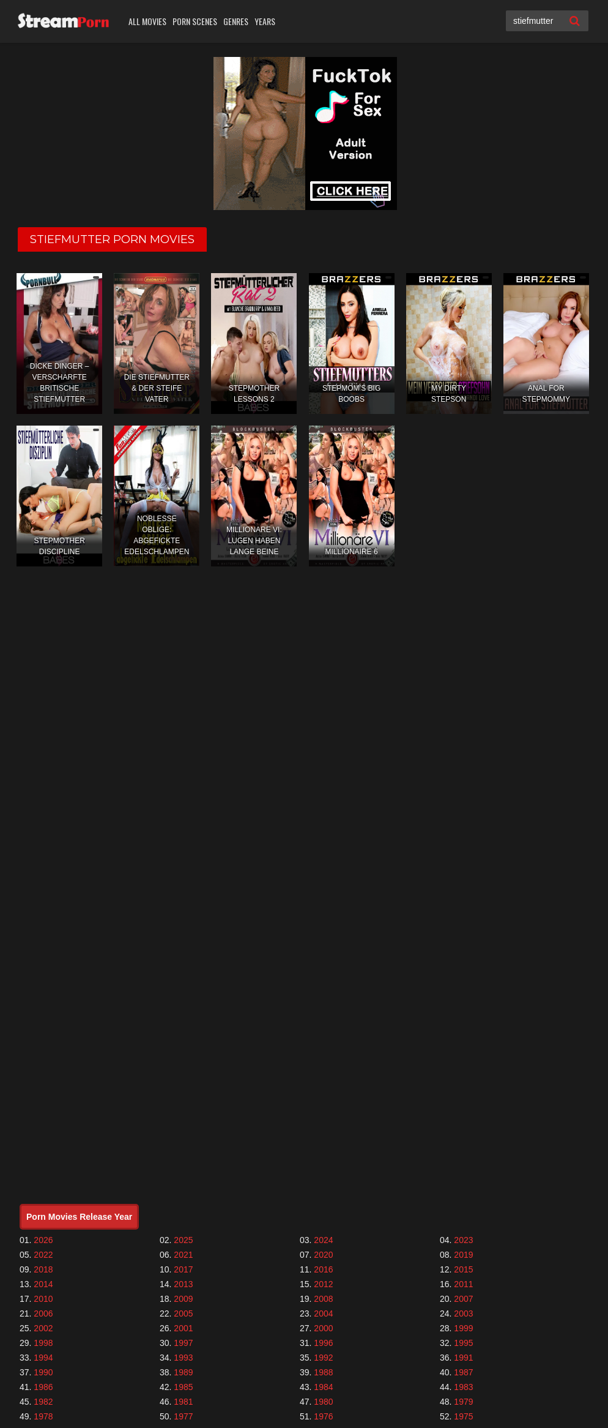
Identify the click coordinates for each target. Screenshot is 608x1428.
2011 (463, 1284)
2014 (43, 1284)
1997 (183, 1343)
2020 (323, 1255)
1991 (463, 1357)
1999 (463, 1328)
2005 (183, 1313)
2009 (183, 1299)
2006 (43, 1313)
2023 (463, 1240)
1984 (323, 1387)
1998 (43, 1343)
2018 (43, 1269)
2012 (323, 1284)
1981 (183, 1402)
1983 (463, 1387)
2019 (463, 1255)
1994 (43, 1357)
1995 (463, 1343)
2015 (463, 1269)
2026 (43, 1240)
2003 (463, 1313)
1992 (323, 1357)
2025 (183, 1240)
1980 (323, 1402)
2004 (323, 1313)
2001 (183, 1328)
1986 (43, 1387)
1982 (43, 1402)
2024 (323, 1240)
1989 (183, 1372)
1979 (463, 1402)
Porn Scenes (194, 21)
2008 (323, 1299)
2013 (183, 1284)
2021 (183, 1255)
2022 (43, 1255)
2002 (43, 1328)
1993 (183, 1357)
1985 (183, 1387)
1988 (323, 1372)
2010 (43, 1299)
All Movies (147, 21)
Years (264, 21)
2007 (463, 1299)
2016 (323, 1269)
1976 (323, 1416)
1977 (183, 1416)
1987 (463, 1372)
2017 (183, 1269)
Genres (235, 21)
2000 (323, 1328)
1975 (463, 1416)
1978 (43, 1416)
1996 (323, 1343)
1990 (43, 1372)
